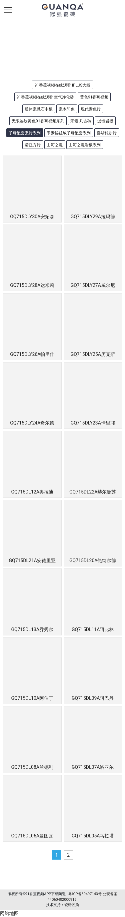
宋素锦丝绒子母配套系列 (69, 133)
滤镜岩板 (105, 121)
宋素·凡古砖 (80, 121)
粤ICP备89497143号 (85, 894)
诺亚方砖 (33, 145)
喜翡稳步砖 (107, 133)
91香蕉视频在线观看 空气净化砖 (45, 97)
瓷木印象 (67, 109)
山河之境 (55, 145)
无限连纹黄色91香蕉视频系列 (38, 121)
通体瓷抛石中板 (39, 109)
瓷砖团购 (71, 905)
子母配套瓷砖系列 (25, 133)
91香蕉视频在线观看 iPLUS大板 (62, 85)
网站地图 (9, 913)
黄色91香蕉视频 (94, 97)
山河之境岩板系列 (85, 145)
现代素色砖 (91, 109)
